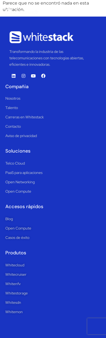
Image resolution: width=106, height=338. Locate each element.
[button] (96, 12)
